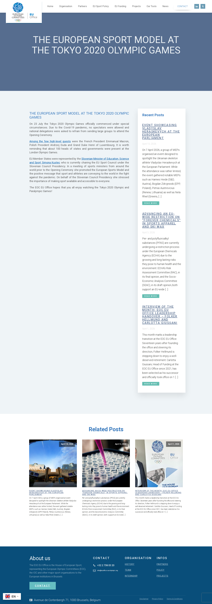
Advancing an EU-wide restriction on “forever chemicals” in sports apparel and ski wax (161, 220)
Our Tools (151, 6)
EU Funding (120, 6)
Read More (150, 203)
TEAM (128, 570)
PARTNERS (162, 564)
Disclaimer (144, 599)
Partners (82, 6)
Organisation (65, 6)
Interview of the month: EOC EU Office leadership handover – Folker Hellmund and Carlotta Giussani (159, 314)
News (165, 6)
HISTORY (129, 564)
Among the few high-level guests (50, 141)
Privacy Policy (157, 599)
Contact (182, 6)
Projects (136, 6)
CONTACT (42, 585)
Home (50, 6)
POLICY (160, 570)
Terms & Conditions (175, 599)
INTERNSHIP (131, 576)
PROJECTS (162, 576)
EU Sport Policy (101, 6)
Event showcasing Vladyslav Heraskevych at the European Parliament (161, 131)
